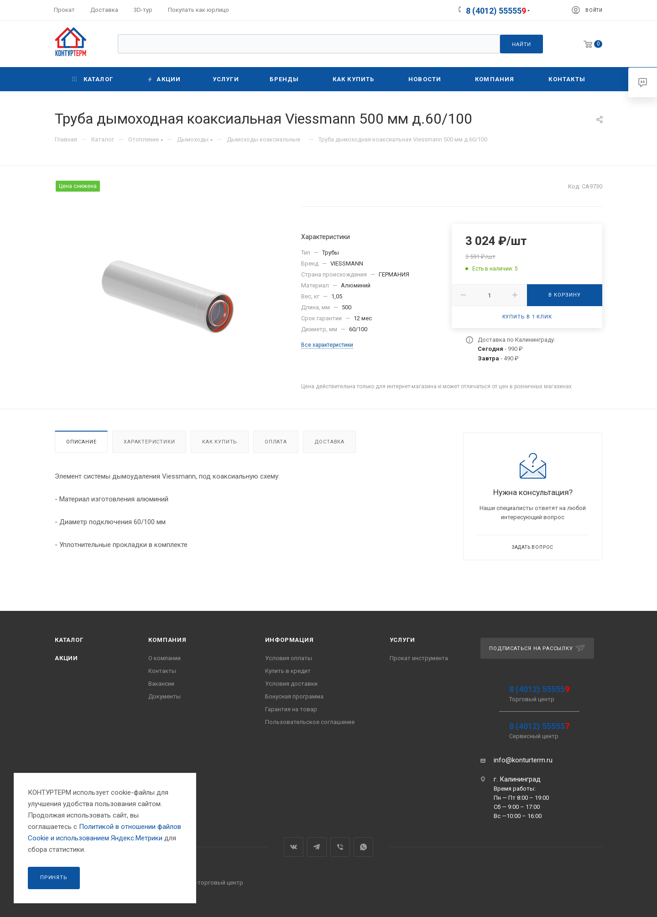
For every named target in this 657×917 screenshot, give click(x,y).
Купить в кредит (288, 670)
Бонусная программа (294, 696)
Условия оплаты (288, 658)
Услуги (402, 639)
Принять (54, 878)
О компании (164, 658)
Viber (340, 847)
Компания (167, 639)
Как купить (219, 442)
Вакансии (161, 683)
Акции (66, 658)
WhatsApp (363, 847)
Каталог (69, 639)
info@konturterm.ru (523, 760)
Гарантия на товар (291, 709)
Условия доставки (291, 683)
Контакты (162, 670)
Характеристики (149, 442)
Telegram (317, 847)
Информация (289, 639)
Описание (81, 442)
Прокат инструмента (419, 658)
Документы (164, 696)
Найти (521, 44)
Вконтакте (293, 847)
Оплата (276, 442)
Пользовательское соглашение (310, 722)
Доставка (329, 442)
